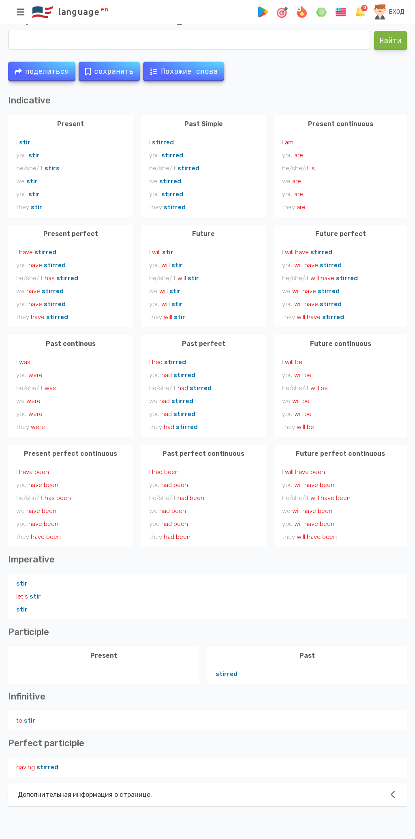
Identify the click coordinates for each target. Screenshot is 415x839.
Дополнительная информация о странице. (85, 794)
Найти (391, 40)
